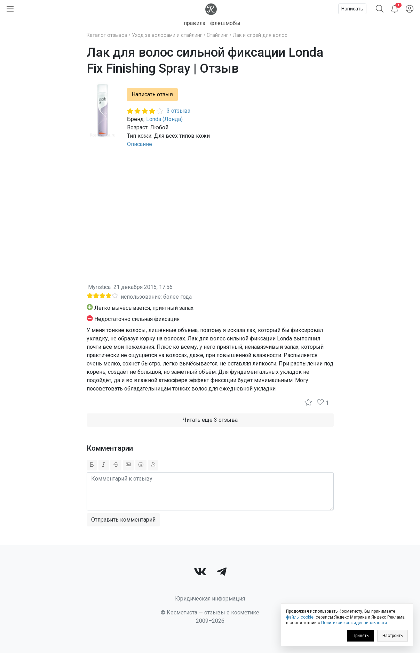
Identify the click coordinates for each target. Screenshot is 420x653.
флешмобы (225, 23)
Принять (360, 635)
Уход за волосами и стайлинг (167, 35)
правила (194, 23)
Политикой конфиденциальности (354, 622)
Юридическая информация (210, 598)
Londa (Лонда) (164, 119)
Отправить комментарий (123, 519)
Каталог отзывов (107, 35)
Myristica (99, 287)
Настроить (392, 635)
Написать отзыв (152, 94)
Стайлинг (217, 35)
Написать (352, 8)
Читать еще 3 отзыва (210, 420)
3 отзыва (178, 110)
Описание (139, 144)
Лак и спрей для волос (260, 35)
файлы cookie (300, 617)
